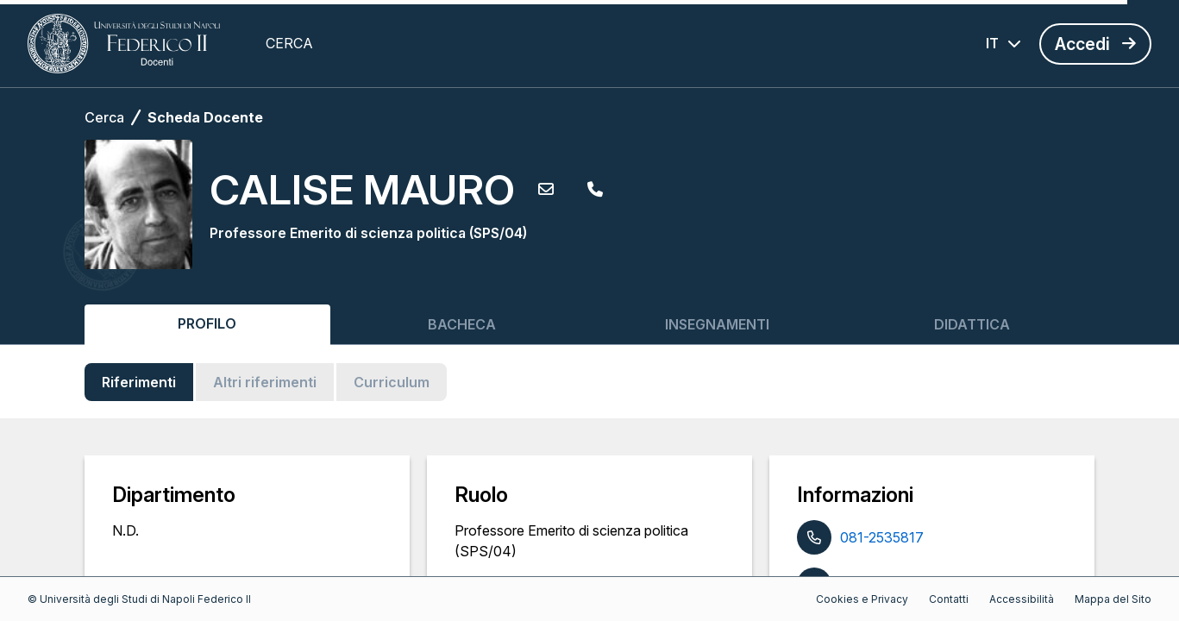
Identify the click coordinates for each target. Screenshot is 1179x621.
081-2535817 (882, 537)
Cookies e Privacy (862, 599)
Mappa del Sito (1113, 599)
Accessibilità (1021, 599)
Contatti (949, 599)
